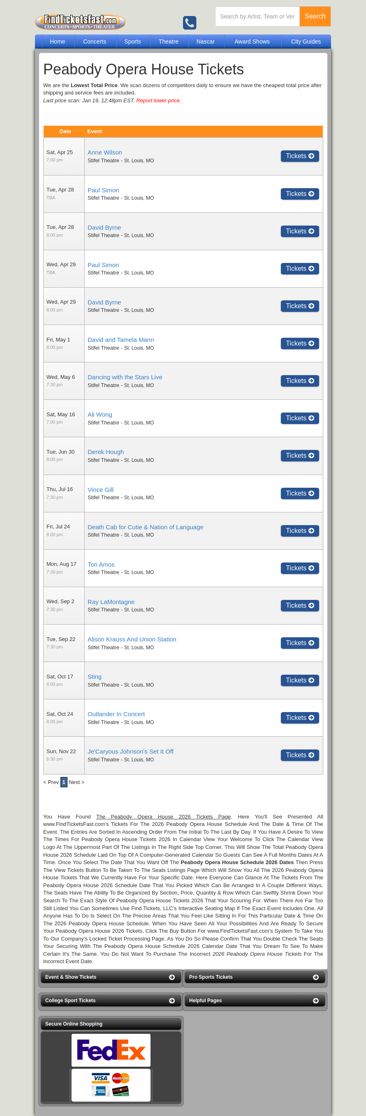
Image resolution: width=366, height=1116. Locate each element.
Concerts (94, 41)
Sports (132, 41)
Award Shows (251, 41)
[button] (111, 977)
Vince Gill (101, 489)
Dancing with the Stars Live (125, 377)
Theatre (168, 41)
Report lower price (158, 100)
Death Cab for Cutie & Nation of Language (146, 526)
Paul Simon (103, 190)
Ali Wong (100, 414)
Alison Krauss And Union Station (132, 639)
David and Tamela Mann (121, 339)
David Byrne (104, 227)
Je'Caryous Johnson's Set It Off (131, 751)
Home (57, 41)
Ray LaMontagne (111, 601)
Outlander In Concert (116, 713)
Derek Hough (106, 451)
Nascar (206, 41)
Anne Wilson (105, 152)
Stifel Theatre (103, 160)
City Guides (306, 41)
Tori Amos (101, 564)
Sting (95, 676)
